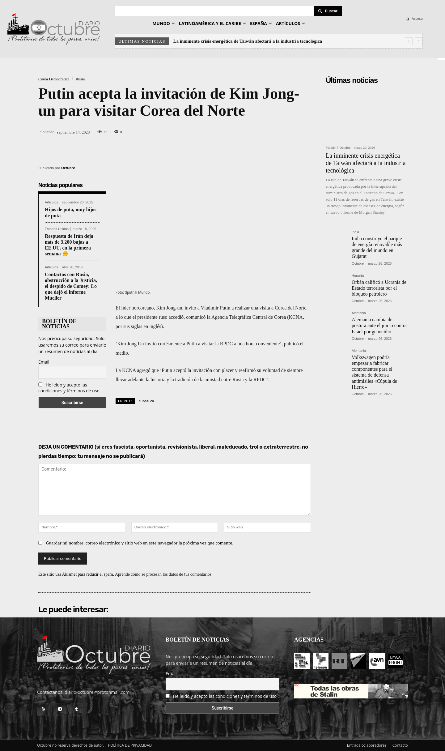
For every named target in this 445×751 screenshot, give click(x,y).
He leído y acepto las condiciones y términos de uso (69, 388)
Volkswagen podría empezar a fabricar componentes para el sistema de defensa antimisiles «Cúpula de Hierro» (374, 372)
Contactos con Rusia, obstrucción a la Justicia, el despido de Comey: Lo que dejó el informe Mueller (71, 286)
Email (43, 362)
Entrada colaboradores (367, 745)
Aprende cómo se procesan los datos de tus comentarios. (164, 574)
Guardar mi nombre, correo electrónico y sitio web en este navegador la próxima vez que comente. (140, 543)
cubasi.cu (146, 401)
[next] (418, 41)
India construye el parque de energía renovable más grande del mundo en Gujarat (377, 247)
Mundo (331, 147)
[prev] (409, 41)
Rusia (80, 79)
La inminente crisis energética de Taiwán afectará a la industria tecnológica (247, 41)
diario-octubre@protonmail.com (97, 692)
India (355, 232)
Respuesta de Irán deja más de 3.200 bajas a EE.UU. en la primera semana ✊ (69, 245)
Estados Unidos (57, 229)
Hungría (358, 275)
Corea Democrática (54, 79)
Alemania (359, 313)
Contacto (400, 745)
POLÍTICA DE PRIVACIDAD (130, 745)
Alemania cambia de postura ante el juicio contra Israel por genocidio (379, 325)
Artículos (51, 202)
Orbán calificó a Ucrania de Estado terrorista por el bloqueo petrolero (379, 288)
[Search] (328, 11)
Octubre (68, 167)
